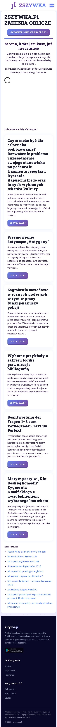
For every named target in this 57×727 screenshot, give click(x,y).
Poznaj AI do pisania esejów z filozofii (26, 551)
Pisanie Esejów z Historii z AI (22, 556)
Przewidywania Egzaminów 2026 (24, 566)
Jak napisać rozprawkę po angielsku (25, 571)
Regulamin (9, 674)
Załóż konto (10, 693)
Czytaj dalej (18, 223)
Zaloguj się (10, 689)
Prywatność (10, 670)
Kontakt (8, 666)
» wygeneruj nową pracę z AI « (29, 32)
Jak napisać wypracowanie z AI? (23, 561)
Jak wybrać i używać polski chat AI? (25, 576)
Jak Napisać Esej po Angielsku (22, 589)
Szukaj (8, 697)
